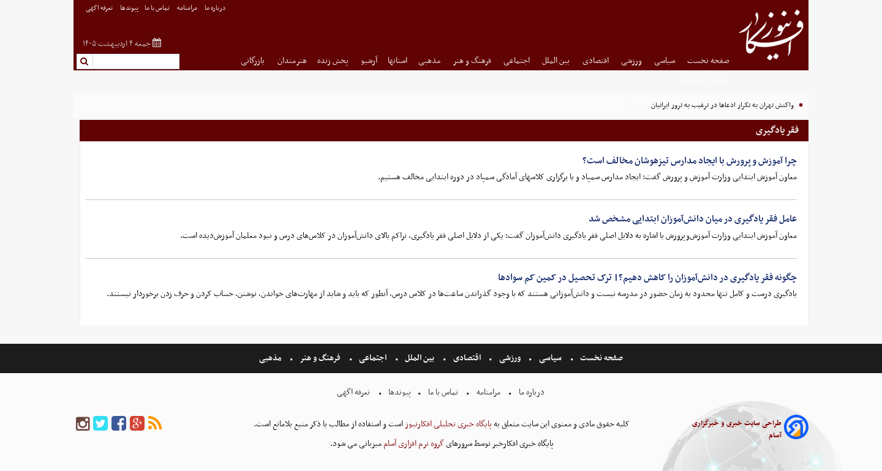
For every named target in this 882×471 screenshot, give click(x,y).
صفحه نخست (708, 61)
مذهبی (430, 61)
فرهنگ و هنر (473, 61)
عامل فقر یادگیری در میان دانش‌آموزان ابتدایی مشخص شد (693, 219)
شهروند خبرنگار (705, 79)
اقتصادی (596, 61)
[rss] (155, 424)
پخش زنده (333, 61)
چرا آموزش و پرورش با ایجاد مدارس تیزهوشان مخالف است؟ (689, 161)
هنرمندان (292, 61)
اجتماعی (517, 61)
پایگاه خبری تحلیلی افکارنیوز (447, 424)
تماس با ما (158, 8)
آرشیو (369, 61)
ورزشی (632, 61)
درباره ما (216, 8)
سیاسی (665, 61)
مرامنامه (187, 8)
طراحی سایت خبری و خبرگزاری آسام (737, 429)
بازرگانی (253, 61)
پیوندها (129, 8)
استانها (397, 61)
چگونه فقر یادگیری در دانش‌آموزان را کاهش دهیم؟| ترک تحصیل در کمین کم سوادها (647, 278)
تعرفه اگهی (100, 8)
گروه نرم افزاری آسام (413, 444)
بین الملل (556, 61)
